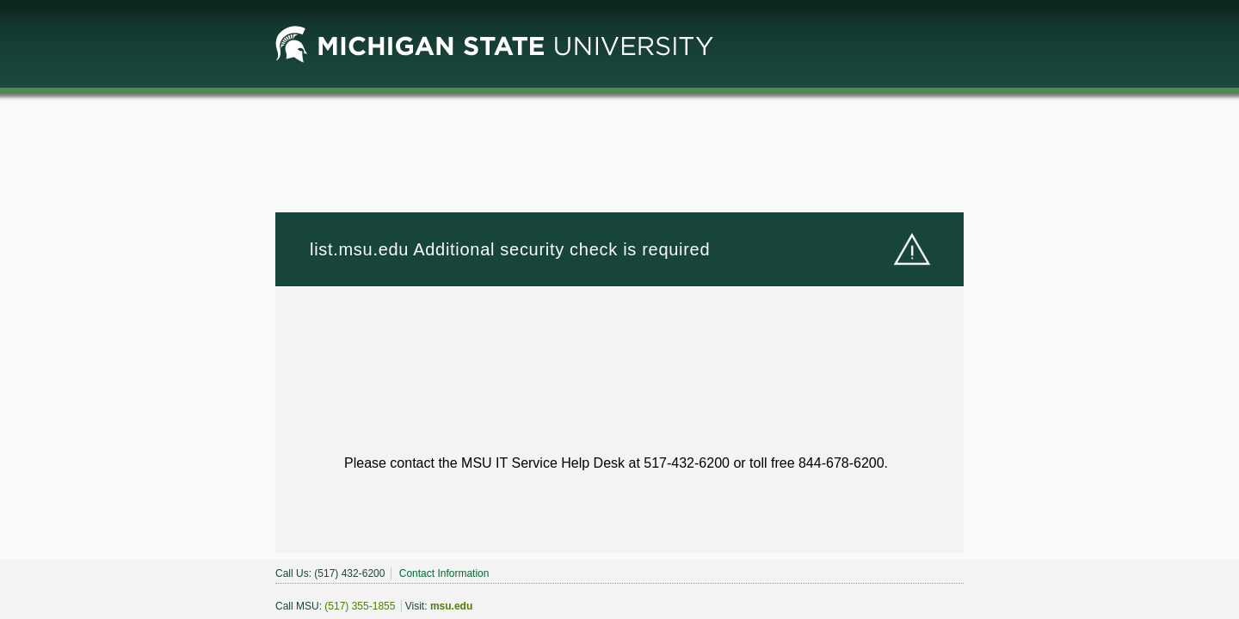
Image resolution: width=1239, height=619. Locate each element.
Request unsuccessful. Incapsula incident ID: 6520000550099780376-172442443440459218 (619, 309)
